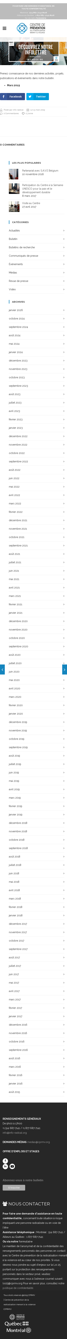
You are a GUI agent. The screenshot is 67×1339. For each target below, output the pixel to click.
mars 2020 (15, 696)
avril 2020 (14, 688)
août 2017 (14, 957)
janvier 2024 (16, 352)
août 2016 (14, 1058)
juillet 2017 (15, 965)
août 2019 (14, 755)
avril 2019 (14, 789)
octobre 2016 (16, 1041)
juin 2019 (14, 772)
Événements (16, 264)
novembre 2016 (18, 1033)
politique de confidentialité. (18, 1288)
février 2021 (15, 604)
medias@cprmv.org (38, 1142)
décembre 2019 (18, 722)
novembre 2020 (18, 629)
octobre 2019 (16, 738)
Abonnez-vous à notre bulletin (23, 1180)
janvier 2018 (16, 915)
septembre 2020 (18, 646)
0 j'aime (27, 113)
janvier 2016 (16, 1083)
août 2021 (14, 554)
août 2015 (14, 1092)
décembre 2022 (18, 436)
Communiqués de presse (23, 255)
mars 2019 (15, 797)
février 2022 (16, 511)
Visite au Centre (31, 203)
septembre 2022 (18, 461)
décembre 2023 (18, 360)
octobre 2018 (16, 839)
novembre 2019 (18, 730)
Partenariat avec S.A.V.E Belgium (40, 170)
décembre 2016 (18, 1024)
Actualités (14, 230)
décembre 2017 (18, 923)
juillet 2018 (15, 865)
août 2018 (14, 856)
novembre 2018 (18, 831)
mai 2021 (14, 579)
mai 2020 (14, 680)
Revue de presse (18, 281)
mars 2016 (15, 1066)
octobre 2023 (17, 377)
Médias (13, 272)
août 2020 (15, 654)
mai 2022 (14, 486)
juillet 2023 (15, 402)
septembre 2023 (18, 385)
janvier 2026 (16, 310)
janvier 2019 (15, 814)
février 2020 (16, 705)
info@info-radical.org (15, 1132)
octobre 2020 (17, 638)
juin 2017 (14, 974)
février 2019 (15, 806)
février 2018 (15, 907)
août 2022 (14, 469)
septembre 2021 (18, 545)
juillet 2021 (15, 562)
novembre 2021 (18, 528)
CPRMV (31, 1295)
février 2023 (16, 419)
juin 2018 (14, 873)
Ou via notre (35, 18)
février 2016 (15, 1075)
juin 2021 (14, 570)
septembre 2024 (18, 327)
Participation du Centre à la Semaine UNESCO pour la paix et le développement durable (42, 189)
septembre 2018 (18, 848)
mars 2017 (15, 999)
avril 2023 (14, 411)
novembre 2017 (18, 932)
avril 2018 (14, 890)
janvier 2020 (16, 713)
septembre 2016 (18, 1050)
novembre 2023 (18, 369)
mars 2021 (15, 596)
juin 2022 (14, 478)
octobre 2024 (17, 318)
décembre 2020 (18, 621)
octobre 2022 (17, 453)
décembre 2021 (18, 520)
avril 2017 (14, 991)
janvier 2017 (15, 1016)
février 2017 (15, 1007)
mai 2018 (14, 881)
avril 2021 (14, 587)
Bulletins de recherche (22, 247)
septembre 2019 (18, 747)
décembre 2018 (18, 823)
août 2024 (14, 335)
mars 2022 (15, 503)
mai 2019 (14, 781)
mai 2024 (14, 343)
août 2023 (14, 394)
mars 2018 (15, 898)
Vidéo (12, 289)
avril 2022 (14, 495)
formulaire (26, 1241)
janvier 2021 (15, 612)
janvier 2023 (16, 427)
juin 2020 (14, 671)
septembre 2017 (18, 949)
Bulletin (13, 239)
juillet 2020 (15, 663)
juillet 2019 (15, 764)
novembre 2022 (18, 444)
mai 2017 (14, 982)
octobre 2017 (16, 940)
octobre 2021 (16, 537)
